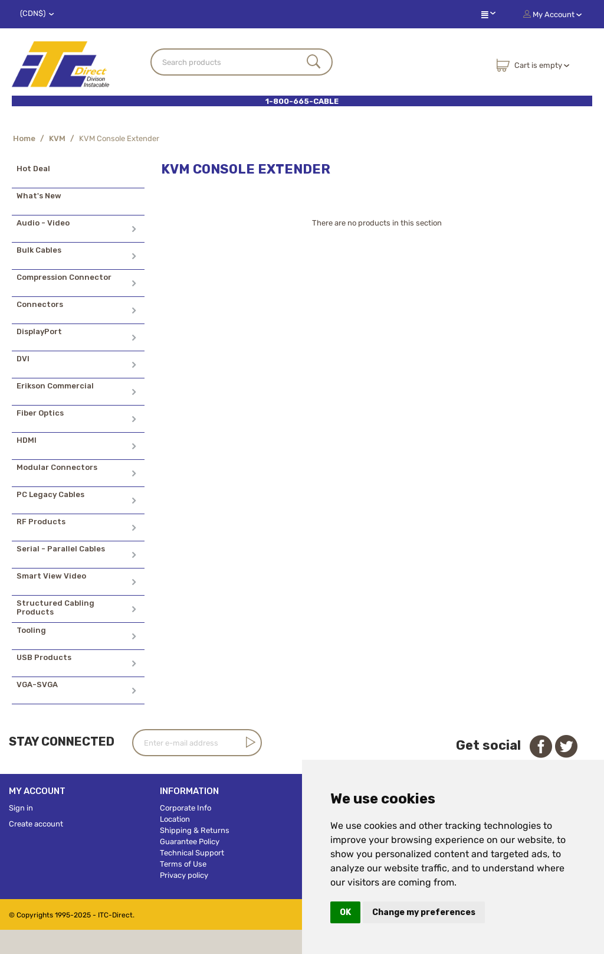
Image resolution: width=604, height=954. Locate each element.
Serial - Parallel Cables (61, 548)
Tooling (31, 630)
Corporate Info (185, 807)
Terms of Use (183, 864)
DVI (23, 358)
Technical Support (192, 852)
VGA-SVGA (37, 684)
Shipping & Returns (194, 830)
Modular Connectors (57, 467)
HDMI (27, 440)
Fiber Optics (40, 413)
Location (175, 819)
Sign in (21, 807)
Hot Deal (33, 168)
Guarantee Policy (189, 841)
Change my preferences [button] (423, 912)
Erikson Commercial (55, 385)
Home (24, 138)
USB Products (44, 657)
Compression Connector (64, 277)
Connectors (40, 304)
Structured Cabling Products (55, 607)
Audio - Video (43, 222)
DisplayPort (39, 331)
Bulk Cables (39, 250)
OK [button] (345, 912)
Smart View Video (51, 575)
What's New (39, 195)
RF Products (41, 521)
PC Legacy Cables (50, 494)
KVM (57, 138)
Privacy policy (184, 875)
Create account (36, 823)
